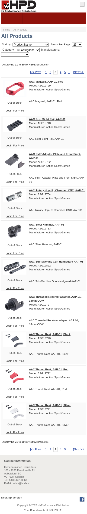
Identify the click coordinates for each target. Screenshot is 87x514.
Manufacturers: (50, 49)
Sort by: (7, 44)
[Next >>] (78, 72)
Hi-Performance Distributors (53, 505)
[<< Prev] (36, 72)
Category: (8, 49)
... (69, 72)
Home (6, 29)
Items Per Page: (60, 44)
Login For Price (15, 110)
